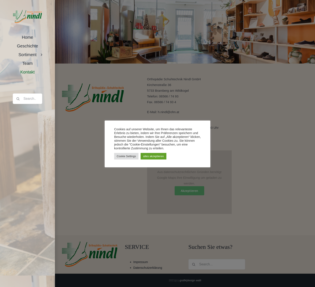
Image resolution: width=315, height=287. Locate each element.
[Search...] (27, 98)
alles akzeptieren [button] (153, 156)
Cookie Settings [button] (126, 156)
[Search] (18, 98)
